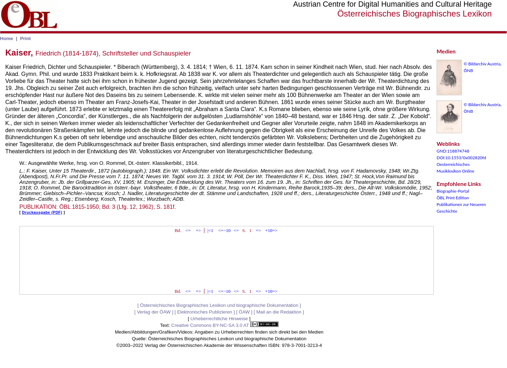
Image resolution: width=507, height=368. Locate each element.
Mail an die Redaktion (278, 312)
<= (188, 230)
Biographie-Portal (453, 191)
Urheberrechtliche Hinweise (219, 318)
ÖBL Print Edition (453, 197)
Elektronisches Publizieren (204, 312)
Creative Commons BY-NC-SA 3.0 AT (224, 325)
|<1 (210, 230)
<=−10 (224, 230)
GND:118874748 (453, 151)
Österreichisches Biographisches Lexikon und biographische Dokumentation (219, 305)
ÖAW (244, 312)
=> (198, 230)
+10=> (271, 230)
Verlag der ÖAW (154, 312)
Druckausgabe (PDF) (42, 212)
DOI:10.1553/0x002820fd (461, 157)
